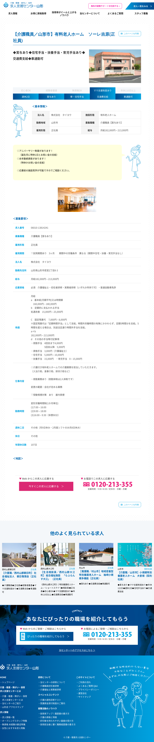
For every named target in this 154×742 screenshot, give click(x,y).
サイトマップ (84, 696)
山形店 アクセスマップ (12, 706)
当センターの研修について (52, 682)
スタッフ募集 (141, 13)
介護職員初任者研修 (49, 685)
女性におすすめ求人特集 (13, 728)
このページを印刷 (131, 33)
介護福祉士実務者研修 (50, 689)
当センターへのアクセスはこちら (76, 650)
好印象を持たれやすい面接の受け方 (56, 720)
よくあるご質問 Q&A (88, 685)
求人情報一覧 (8, 717)
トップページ (8, 682)
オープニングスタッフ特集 (14, 720)
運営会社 (82, 693)
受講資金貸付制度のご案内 (52, 703)
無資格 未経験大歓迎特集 (13, 724)
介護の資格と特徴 (48, 717)
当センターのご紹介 (11, 703)
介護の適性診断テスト (50, 699)
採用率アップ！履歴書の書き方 (54, 713)
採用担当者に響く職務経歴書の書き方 (58, 724)
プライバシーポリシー (88, 689)
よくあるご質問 (115, 13)
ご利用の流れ (84, 682)
